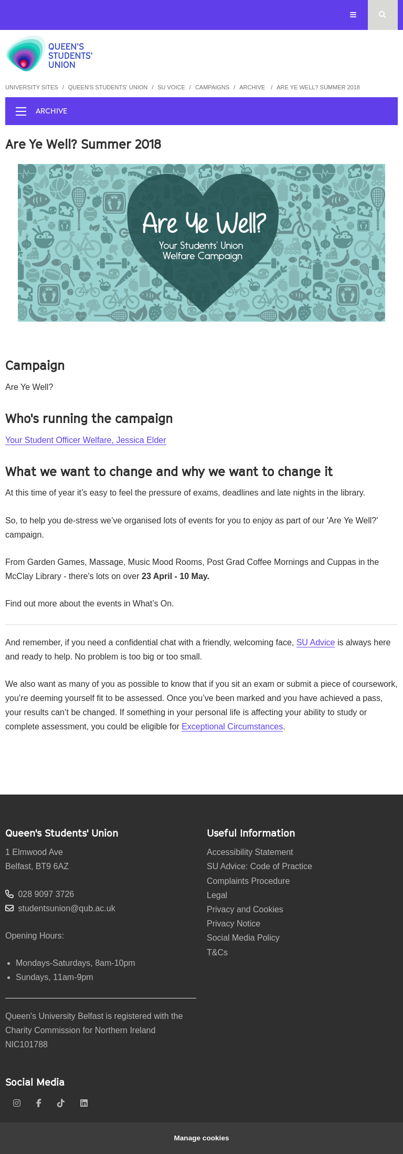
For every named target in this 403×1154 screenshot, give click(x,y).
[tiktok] (60, 1103)
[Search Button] (383, 15)
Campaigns (212, 87)
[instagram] (16, 1103)
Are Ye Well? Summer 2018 (318, 87)
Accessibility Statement (250, 852)
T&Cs (217, 952)
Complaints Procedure (248, 881)
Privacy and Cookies (245, 909)
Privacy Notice (233, 923)
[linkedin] (84, 1103)
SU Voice (171, 87)
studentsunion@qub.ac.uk (66, 908)
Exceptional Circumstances (232, 726)
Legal (217, 895)
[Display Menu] (353, 15)
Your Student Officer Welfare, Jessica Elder (85, 440)
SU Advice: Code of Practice (259, 866)
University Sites (31, 87)
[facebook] (38, 1103)
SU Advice (315, 642)
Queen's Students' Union (108, 87)
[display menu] (21, 111)
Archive (253, 87)
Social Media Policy (243, 937)
